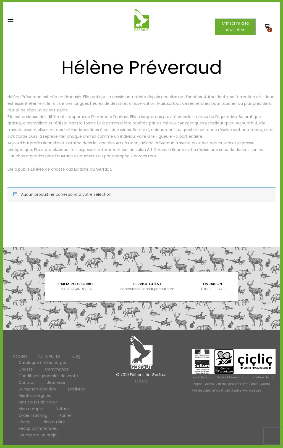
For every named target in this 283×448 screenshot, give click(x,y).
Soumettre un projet (38, 435)
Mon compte (31, 408)
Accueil (20, 356)
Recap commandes (38, 428)
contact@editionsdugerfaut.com (147, 288)
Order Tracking (33, 415)
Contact (27, 382)
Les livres (76, 389)
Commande (57, 369)
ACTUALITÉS (49, 356)
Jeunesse (56, 382)
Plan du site (54, 422)
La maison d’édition (37, 389)
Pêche (25, 422)
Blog (76, 356)
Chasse (26, 369)
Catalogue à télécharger (42, 362)
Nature (62, 408)
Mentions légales (35, 395)
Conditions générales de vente (48, 376)
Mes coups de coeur (38, 402)
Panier (65, 415)
